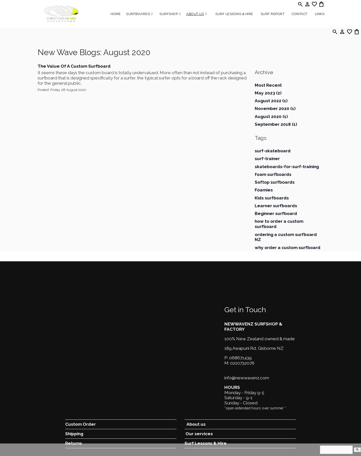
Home (116, 14)
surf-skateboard (273, 150)
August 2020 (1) (271, 116)
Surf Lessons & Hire (234, 14)
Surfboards (138, 14)
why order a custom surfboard (287, 247)
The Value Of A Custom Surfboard (74, 66)
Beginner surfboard (276, 213)
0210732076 (242, 363)
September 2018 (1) (276, 124)
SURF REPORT (273, 14)
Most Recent (268, 85)
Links (320, 14)
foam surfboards (273, 174)
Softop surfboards (275, 182)
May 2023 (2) (268, 92)
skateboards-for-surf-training (287, 166)
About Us (195, 14)
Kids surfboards (272, 197)
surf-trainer (267, 158)
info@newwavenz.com (246, 377)
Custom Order (80, 424)
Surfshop (168, 14)
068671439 (240, 357)
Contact (299, 14)
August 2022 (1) (271, 100)
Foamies (264, 189)
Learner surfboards (276, 205)
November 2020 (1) (275, 108)
